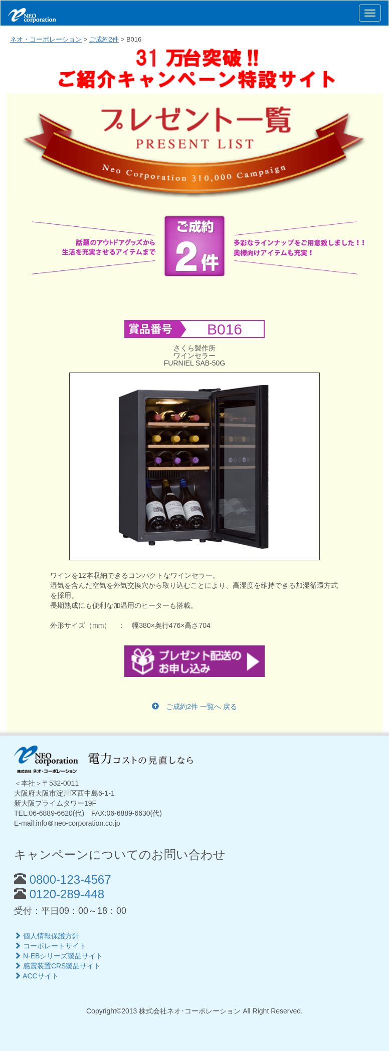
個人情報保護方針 (46, 936)
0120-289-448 (65, 894)
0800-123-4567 (68, 879)
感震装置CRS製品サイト (57, 966)
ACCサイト (36, 976)
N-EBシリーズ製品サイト (58, 956)
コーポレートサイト (50, 946)
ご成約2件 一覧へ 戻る (194, 707)
